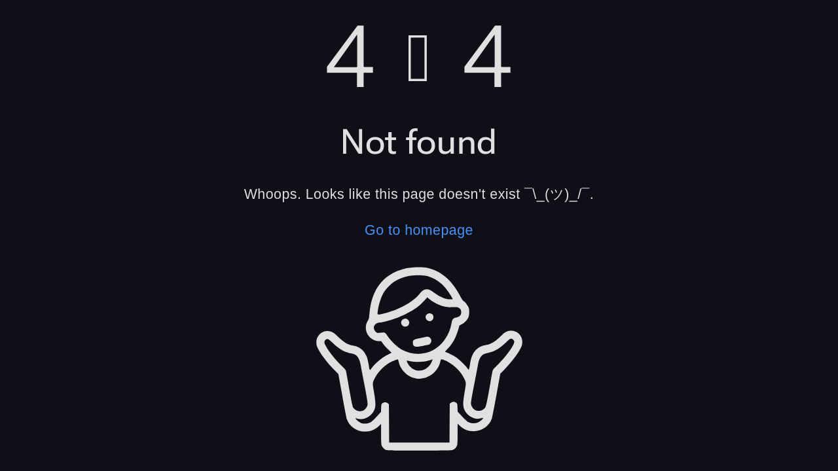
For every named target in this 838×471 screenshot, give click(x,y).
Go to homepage (419, 230)
